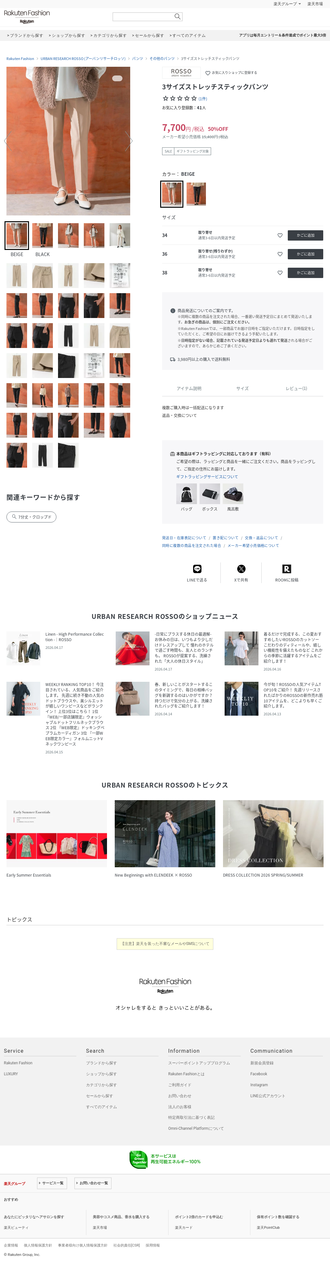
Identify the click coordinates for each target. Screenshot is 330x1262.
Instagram (259, 1085)
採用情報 (153, 1245)
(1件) (203, 99)
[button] (7, 141)
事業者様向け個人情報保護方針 (83, 1245)
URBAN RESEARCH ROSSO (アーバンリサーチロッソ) (83, 58)
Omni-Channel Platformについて (196, 1128)
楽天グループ (285, 4)
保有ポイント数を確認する (278, 1217)
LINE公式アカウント (268, 1096)
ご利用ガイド (179, 1085)
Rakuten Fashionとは (186, 1074)
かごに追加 (306, 235)
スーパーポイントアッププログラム (199, 1063)
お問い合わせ (179, 1096)
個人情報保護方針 (38, 1245)
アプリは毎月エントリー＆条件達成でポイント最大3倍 (282, 35)
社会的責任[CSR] (126, 1245)
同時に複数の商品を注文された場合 (191, 545)
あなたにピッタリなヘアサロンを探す (34, 1217)
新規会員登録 (262, 1063)
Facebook (258, 1074)
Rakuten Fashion (54, 17)
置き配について (225, 538)
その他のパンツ (162, 58)
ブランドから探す (101, 1063)
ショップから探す (101, 1074)
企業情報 (11, 1245)
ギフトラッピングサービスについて (207, 477)
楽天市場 (315, 4)
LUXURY (11, 1074)
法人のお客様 (179, 1107)
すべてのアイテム (101, 1107)
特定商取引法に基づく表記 (191, 1117)
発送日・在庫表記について (184, 538)
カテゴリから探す (101, 1085)
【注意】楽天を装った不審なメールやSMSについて (165, 943)
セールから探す (99, 1096)
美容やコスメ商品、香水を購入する (121, 1217)
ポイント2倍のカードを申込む (199, 1217)
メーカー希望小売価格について (253, 545)
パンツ (137, 58)
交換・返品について (261, 538)
